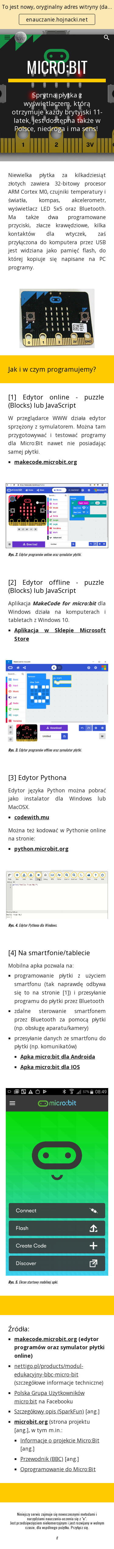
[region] (57, 14)
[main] (57, 70)
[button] (7, 37)
